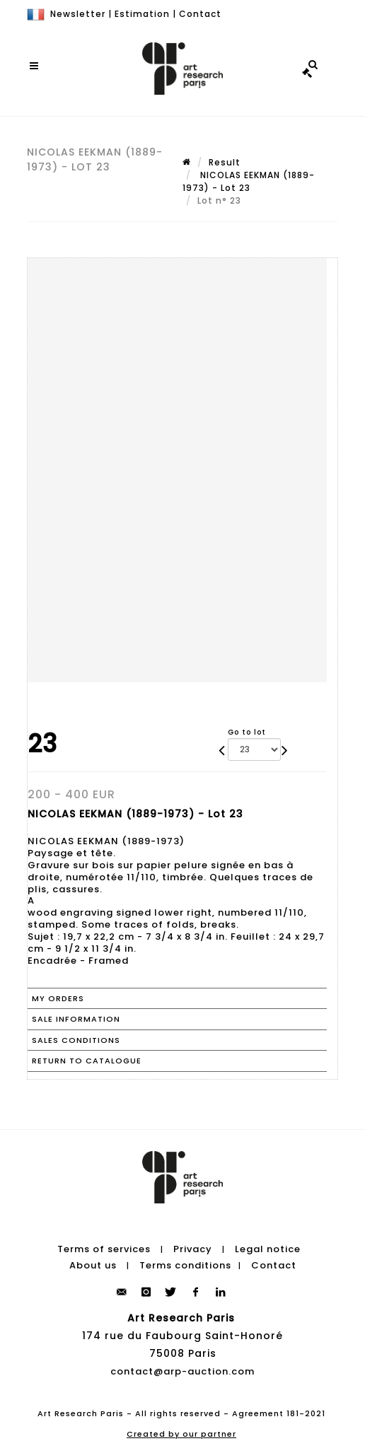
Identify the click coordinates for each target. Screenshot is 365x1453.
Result (225, 162)
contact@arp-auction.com (182, 1371)
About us (93, 1265)
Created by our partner (181, 1434)
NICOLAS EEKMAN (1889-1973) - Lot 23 (248, 181)
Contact (200, 14)
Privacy (192, 1249)
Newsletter (77, 14)
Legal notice (268, 1249)
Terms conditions (185, 1265)
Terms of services (104, 1249)
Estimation (142, 14)
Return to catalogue (86, 1060)
